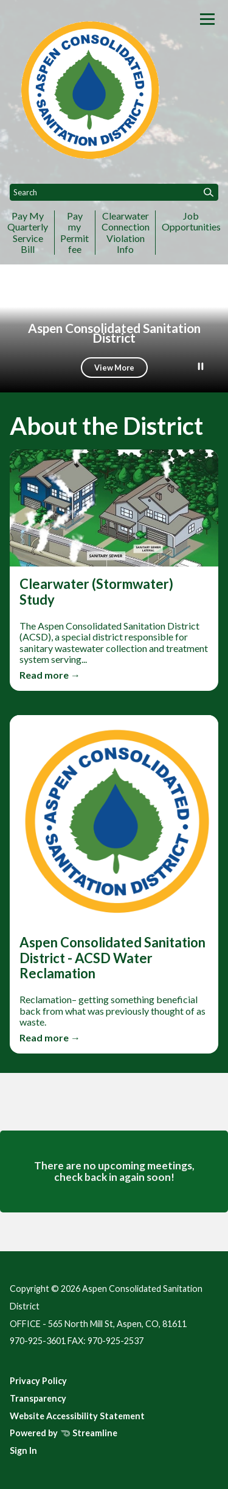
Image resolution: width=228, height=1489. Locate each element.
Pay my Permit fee (74, 232)
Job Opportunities (191, 221)
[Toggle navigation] (207, 19)
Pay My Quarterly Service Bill (27, 232)
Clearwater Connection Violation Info (126, 232)
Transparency (38, 1398)
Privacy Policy (38, 1381)
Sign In (23, 1450)
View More (114, 367)
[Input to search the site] (114, 192)
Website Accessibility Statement (77, 1416)
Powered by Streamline (63, 1433)
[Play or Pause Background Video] (201, 367)
